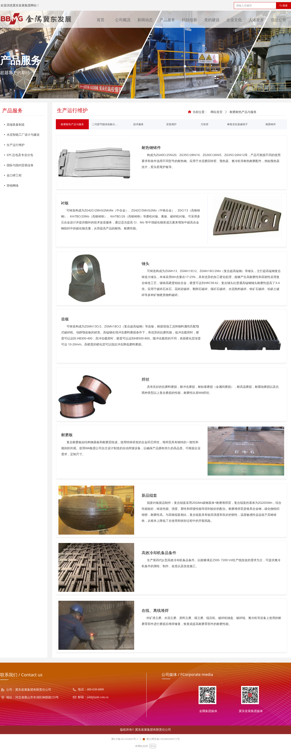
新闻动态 (145, 20)
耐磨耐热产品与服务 (243, 112)
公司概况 (123, 20)
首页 (100, 20)
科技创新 (189, 20)
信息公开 (278, 20)
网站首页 (217, 112)
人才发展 (256, 20)
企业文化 (234, 20)
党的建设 (212, 20)
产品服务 (167, 20)
